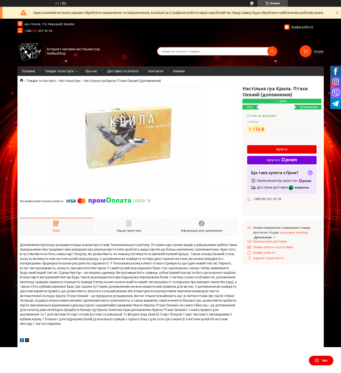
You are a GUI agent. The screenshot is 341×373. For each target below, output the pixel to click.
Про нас (91, 71)
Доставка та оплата (123, 71)
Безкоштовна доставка (270, 241)
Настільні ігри (69, 81)
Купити (281, 149)
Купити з (282, 160)
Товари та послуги (59, 71)
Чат (321, 360)
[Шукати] (272, 51)
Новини (179, 71)
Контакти (155, 71)
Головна (28, 71)
